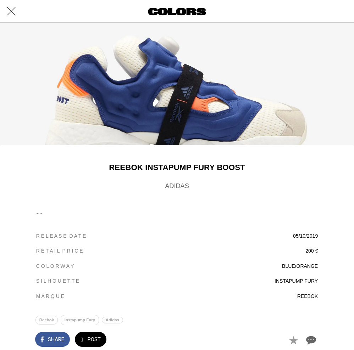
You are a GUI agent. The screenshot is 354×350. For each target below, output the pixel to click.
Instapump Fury (80, 320)
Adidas (112, 320)
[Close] (11, 11)
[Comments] (310, 340)
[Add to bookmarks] (293, 340)
